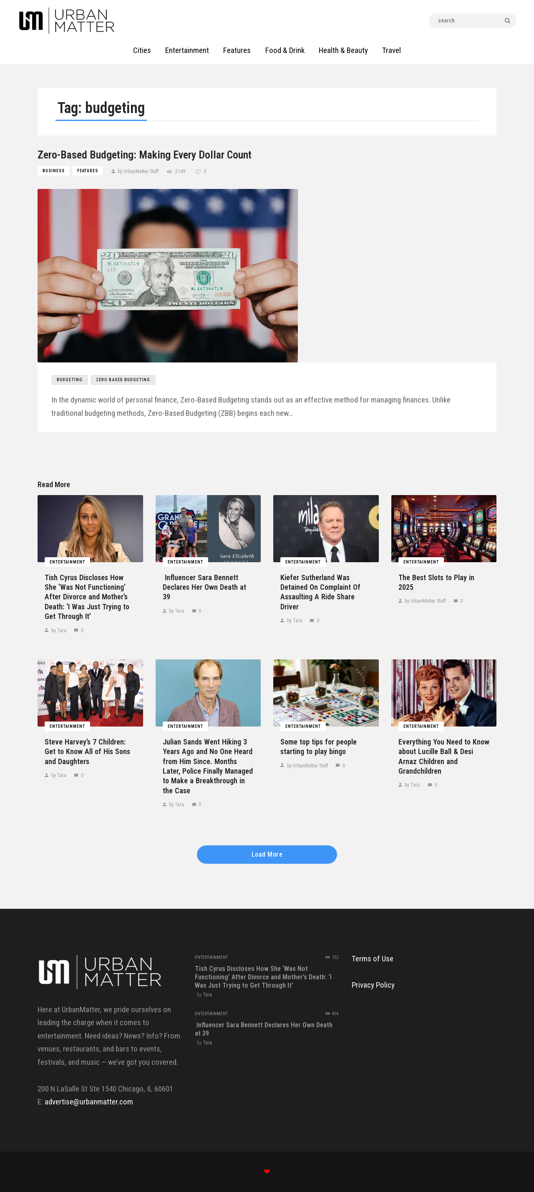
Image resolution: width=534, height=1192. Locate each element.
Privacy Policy (373, 985)
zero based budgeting (123, 379)
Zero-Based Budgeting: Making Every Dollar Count (145, 154)
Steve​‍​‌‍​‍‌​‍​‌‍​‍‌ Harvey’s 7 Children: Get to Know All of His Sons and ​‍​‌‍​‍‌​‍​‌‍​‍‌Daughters (87, 751)
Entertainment (67, 562)
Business (54, 170)
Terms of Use (372, 958)
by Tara (59, 631)
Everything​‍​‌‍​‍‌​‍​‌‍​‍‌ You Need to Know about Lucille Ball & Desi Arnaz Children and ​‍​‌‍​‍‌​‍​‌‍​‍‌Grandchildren (443, 756)
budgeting (70, 379)
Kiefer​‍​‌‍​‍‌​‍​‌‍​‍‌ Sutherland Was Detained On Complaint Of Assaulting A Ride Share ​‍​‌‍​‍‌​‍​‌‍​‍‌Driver (320, 592)
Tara (207, 995)
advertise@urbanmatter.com (89, 1101)
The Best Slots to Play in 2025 (436, 582)
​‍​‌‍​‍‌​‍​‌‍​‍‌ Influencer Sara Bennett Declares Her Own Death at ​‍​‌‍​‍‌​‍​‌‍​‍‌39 (205, 587)
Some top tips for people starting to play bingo (318, 746)
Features (87, 170)
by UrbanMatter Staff (138, 171)
